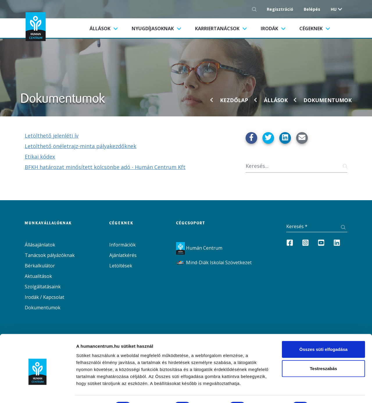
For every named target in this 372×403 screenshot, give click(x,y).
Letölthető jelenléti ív (51, 135)
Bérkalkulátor (40, 265)
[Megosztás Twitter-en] (268, 138)
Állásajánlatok (40, 245)
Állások (107, 28)
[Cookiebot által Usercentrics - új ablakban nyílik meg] (37, 391)
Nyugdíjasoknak (153, 28)
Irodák (270, 28)
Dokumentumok (327, 100)
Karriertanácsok (218, 28)
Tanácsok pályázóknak (50, 255)
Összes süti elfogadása (323, 325)
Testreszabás (323, 344)
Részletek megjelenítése (101, 391)
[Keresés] (296, 166)
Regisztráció (280, 9)
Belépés (312, 9)
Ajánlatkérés (123, 255)
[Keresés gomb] (256, 9)
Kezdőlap (234, 100)
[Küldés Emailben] (302, 138)
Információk (122, 245)
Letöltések (120, 265)
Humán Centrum (199, 248)
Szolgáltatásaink (43, 286)
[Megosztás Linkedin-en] (285, 138)
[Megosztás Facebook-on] (251, 138)
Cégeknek (311, 28)
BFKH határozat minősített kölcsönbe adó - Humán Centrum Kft (105, 167)
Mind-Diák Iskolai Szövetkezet (214, 262)
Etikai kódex (40, 156)
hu (334, 9)
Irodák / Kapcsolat (44, 297)
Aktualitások (38, 276)
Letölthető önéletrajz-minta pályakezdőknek (80, 146)
